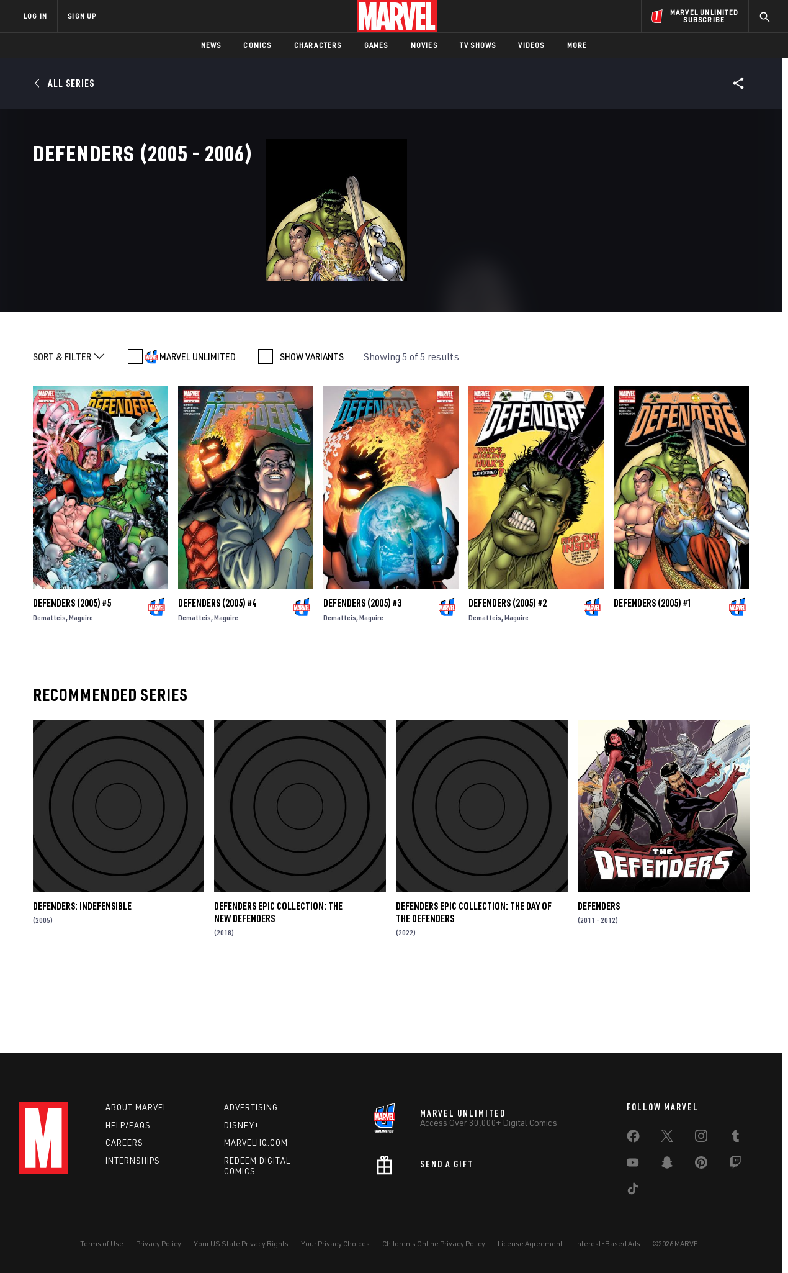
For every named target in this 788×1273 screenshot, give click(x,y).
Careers (124, 1143)
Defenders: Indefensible (82, 975)
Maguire (81, 687)
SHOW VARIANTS (312, 426)
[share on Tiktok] (633, 1191)
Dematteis (49, 687)
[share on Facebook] (633, 1139)
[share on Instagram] (701, 1138)
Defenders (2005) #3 (362, 673)
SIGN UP (82, 15)
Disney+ (241, 1125)
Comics (257, 45)
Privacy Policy (158, 1243)
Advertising (251, 1107)
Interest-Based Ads (607, 1243)
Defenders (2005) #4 (217, 673)
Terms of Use (101, 1243)
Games (376, 45)
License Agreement (530, 1243)
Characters (318, 45)
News (211, 45)
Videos (531, 45)
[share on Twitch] (735, 1165)
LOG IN (35, 15)
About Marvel (136, 1107)
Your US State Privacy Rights (241, 1243)
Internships (132, 1161)
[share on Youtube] (633, 1165)
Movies (424, 45)
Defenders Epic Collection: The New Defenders (278, 981)
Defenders (599, 975)
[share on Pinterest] (701, 1165)
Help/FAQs (128, 1125)
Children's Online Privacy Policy (433, 1243)
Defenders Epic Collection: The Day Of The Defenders (474, 981)
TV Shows (478, 45)
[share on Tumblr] (735, 1138)
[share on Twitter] (667, 1138)
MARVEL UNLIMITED (197, 426)
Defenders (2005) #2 (507, 673)
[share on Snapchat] (667, 1165)
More (577, 45)
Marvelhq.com (256, 1143)
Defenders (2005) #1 (653, 673)
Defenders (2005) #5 (72, 673)
